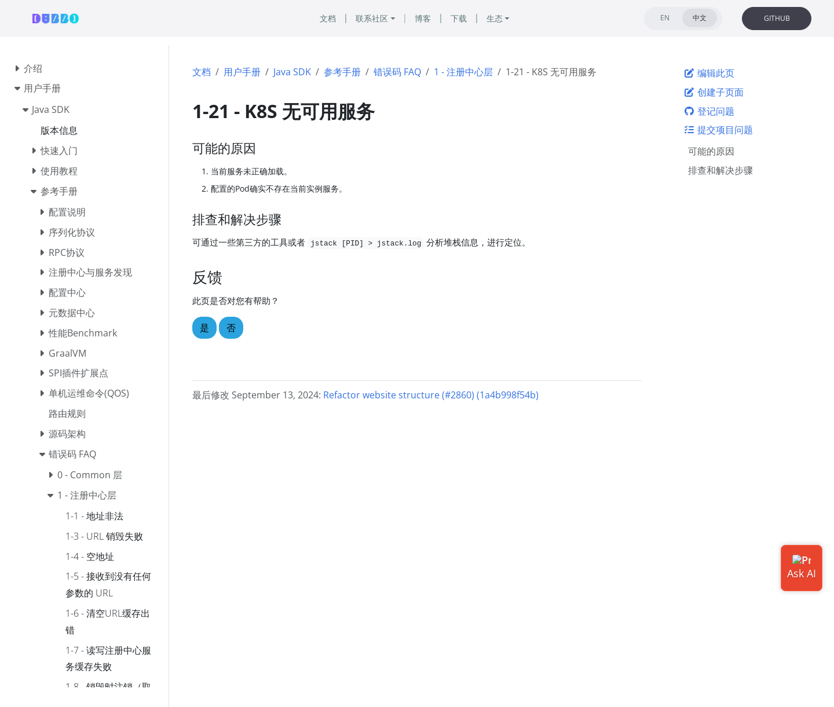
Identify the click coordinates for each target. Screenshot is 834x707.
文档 (201, 71)
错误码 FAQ (397, 71)
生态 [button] (495, 18)
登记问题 (708, 111)
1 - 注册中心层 (463, 71)
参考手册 (342, 71)
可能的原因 (711, 151)
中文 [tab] (700, 18)
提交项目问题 (718, 129)
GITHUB (777, 18)
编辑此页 (708, 73)
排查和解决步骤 (720, 170)
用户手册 (242, 71)
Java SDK (292, 71)
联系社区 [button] (372, 18)
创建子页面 (713, 92)
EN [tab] (665, 18)
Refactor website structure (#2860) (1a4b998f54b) (431, 395)
